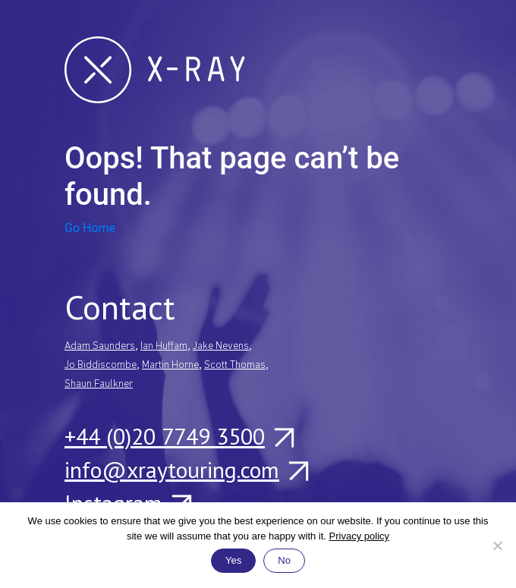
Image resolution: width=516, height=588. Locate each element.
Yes (233, 560)
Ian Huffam (163, 346)
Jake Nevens (221, 346)
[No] (497, 545)
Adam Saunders (99, 346)
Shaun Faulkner (98, 384)
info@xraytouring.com (185, 469)
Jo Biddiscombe (100, 365)
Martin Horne (170, 365)
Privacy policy (359, 536)
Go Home (89, 228)
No (284, 560)
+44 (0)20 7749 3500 (178, 436)
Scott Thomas (235, 365)
